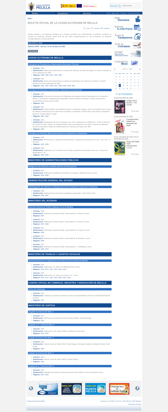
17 (131, 82)
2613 (55, 269)
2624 (47, 333)
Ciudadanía (61, 13)
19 (138, 82)
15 (123, 82)
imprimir (97, 28)
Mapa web (115, 13)
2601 (73, 86)
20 (116, 85)
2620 (60, 277)
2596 (51, 86)
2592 (55, 75)
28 (119, 88)
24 (131, 85)
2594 (42, 86)
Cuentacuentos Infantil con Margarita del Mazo (132, 122)
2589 (42, 75)
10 (131, 79)
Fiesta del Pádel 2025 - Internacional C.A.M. (132, 145)
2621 (64, 277)
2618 (51, 277)
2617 (47, 277)
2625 (47, 375)
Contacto (123, 13)
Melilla (33, 13)
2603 (47, 116)
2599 (64, 86)
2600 (69, 86)
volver (89, 28)
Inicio (108, 13)
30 (127, 88)
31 (131, 88)
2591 (51, 75)
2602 (42, 103)
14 (119, 82)
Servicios (85, 13)
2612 (51, 269)
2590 (47, 75)
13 (116, 82)
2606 (47, 175)
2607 (47, 195)
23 (127, 85)
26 (138, 85)
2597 (55, 86)
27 (116, 88)
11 (134, 79)
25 (134, 85)
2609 (42, 241)
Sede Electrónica (134, 13)
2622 (69, 277)
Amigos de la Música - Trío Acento (131, 103)
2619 (55, 277)
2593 (60, 75)
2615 (64, 269)
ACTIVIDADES (125, 94)
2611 (47, 269)
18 (134, 82)
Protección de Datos (134, 404)
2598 (60, 86)
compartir (107, 28)
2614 (60, 269)
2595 (47, 86)
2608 (47, 224)
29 (123, 88)
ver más (136, 111)
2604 (47, 144)
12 (138, 79)
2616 (42, 277)
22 (123, 85)
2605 (47, 155)
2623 (42, 300)
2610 (47, 249)
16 (127, 82)
